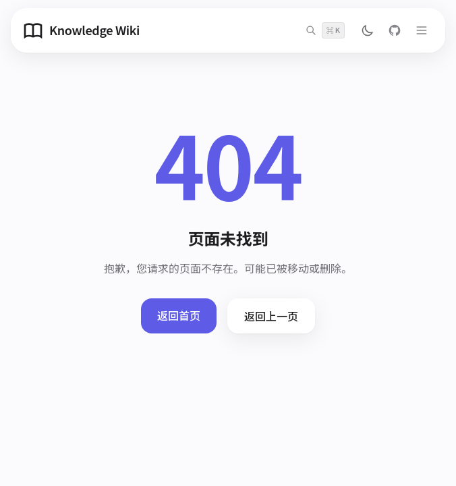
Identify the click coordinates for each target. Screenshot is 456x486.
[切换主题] (367, 30)
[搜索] (325, 30)
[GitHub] (394, 30)
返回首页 (178, 315)
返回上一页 (271, 316)
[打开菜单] (421, 30)
